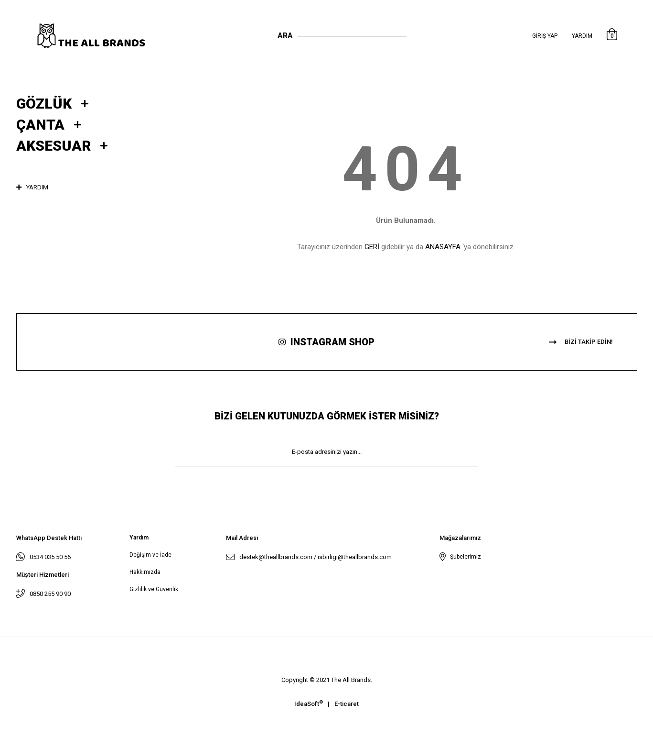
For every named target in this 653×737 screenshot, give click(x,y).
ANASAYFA (442, 246)
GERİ (371, 246)
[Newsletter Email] (326, 452)
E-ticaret (346, 703)
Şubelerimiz (464, 556)
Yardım (582, 36)
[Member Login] (544, 36)
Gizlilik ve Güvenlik (153, 589)
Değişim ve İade (150, 554)
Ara (285, 35)
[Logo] (101, 36)
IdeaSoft (308, 703)
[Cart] (612, 36)
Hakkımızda (145, 572)
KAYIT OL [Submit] (326, 480)
